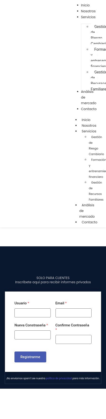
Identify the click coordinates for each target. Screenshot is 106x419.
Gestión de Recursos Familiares (96, 191)
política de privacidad (59, 378)
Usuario (21, 303)
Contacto (89, 222)
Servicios (91, 131)
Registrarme (30, 357)
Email (61, 303)
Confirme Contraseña (72, 327)
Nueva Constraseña (31, 325)
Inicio (86, 119)
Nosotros (89, 125)
